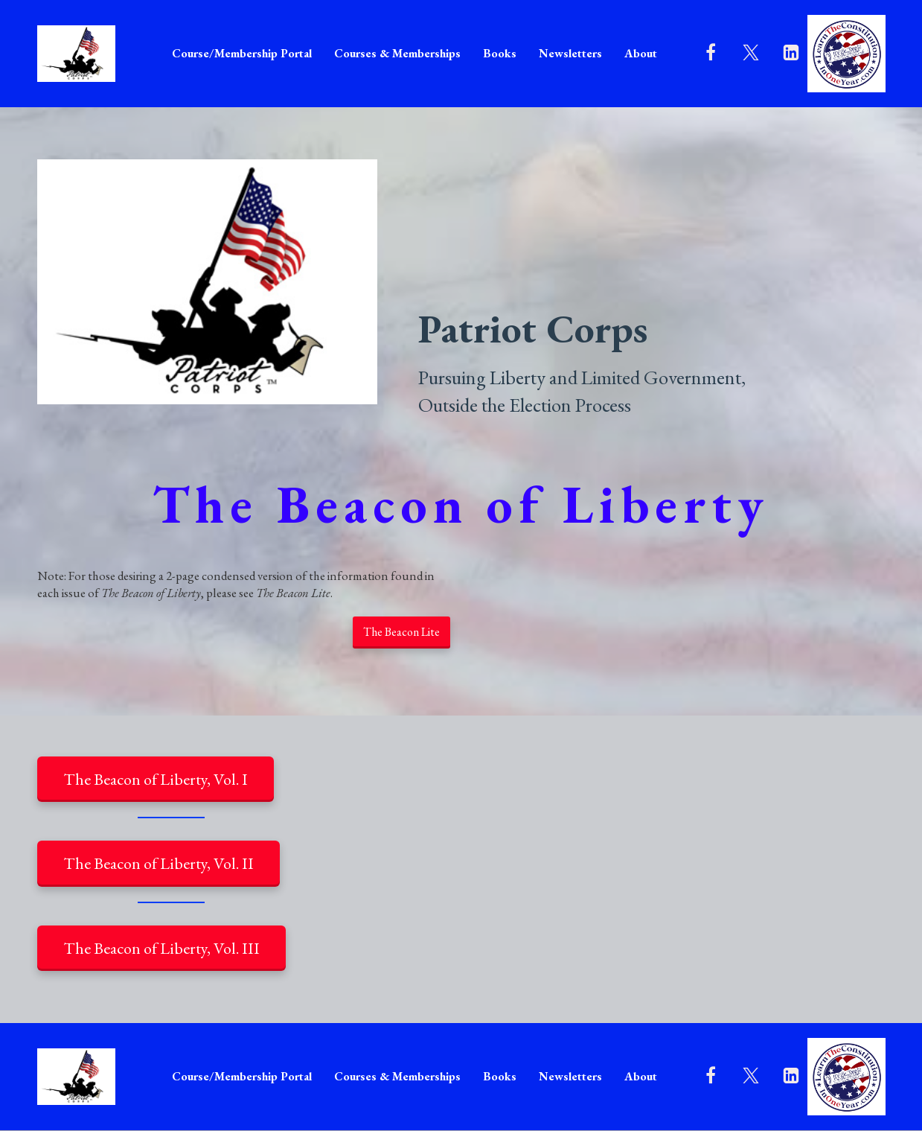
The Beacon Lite (401, 632)
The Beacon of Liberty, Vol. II (158, 863)
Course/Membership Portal (242, 53)
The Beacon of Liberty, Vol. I (155, 779)
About (640, 53)
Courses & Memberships (397, 53)
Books (499, 53)
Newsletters (570, 53)
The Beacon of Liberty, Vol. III (161, 948)
